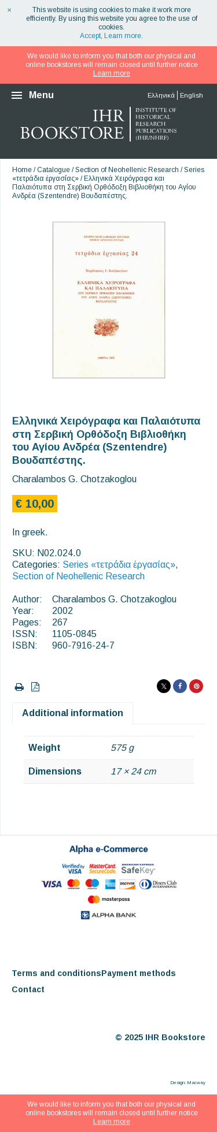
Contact (28, 989)
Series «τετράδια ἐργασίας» (118, 564)
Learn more (122, 36)
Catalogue (53, 170)
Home (22, 170)
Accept (90, 36)
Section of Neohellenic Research (127, 170)
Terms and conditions (56, 973)
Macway (196, 1082)
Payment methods (138, 973)
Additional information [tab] (72, 713)
